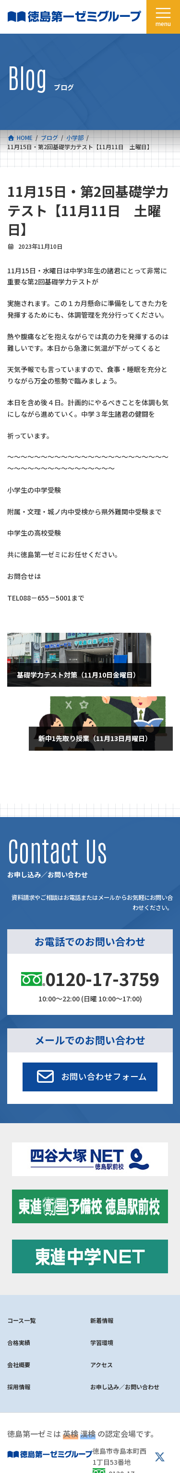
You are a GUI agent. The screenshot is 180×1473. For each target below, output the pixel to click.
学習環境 (101, 1342)
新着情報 (101, 1320)
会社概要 (18, 1364)
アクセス (101, 1364)
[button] (90, 1077)
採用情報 (18, 1387)
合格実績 (18, 1342)
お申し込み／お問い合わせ (124, 1387)
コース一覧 (21, 1320)
